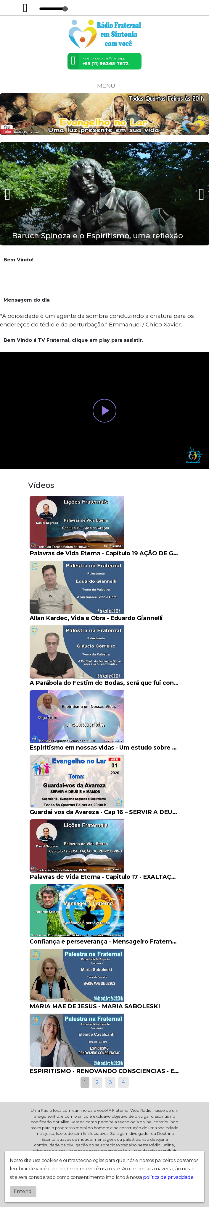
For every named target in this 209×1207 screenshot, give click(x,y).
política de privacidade (168, 1177)
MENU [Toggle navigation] (104, 85)
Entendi (23, 1191)
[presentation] (8, 194)
